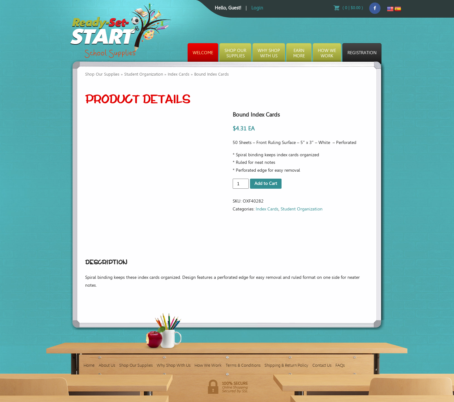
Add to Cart (265, 183)
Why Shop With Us (173, 365)
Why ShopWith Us (269, 53)
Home (89, 365)
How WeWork (327, 53)
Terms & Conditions (243, 365)
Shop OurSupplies (235, 53)
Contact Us (321, 365)
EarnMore (299, 53)
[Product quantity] (241, 184)
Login (257, 8)
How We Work (208, 365)
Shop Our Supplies (102, 74)
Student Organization (143, 74)
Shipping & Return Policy (286, 365)
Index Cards (178, 74)
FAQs (340, 365)
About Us (107, 365)
